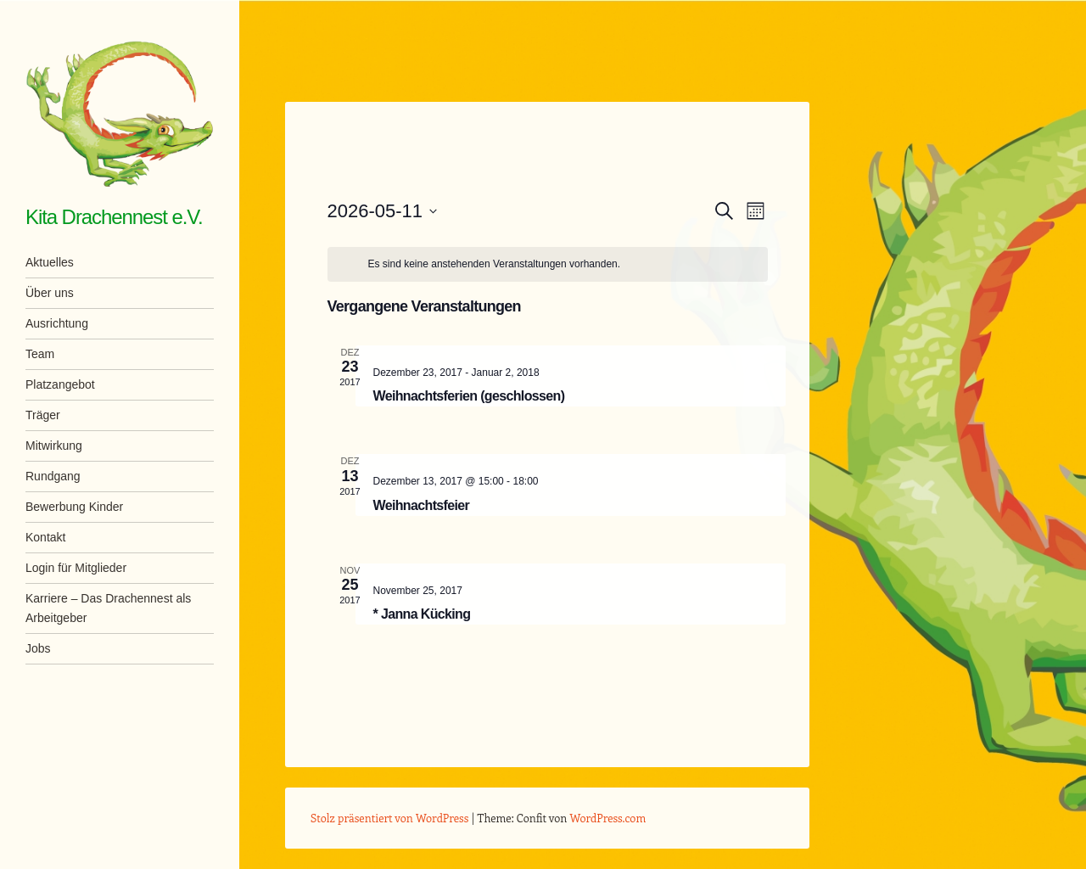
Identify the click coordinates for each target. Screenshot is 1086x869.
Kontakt (45, 537)
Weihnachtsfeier (421, 505)
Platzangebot (60, 384)
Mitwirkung (53, 445)
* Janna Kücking (422, 614)
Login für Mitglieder (75, 568)
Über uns (49, 293)
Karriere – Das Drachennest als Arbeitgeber (108, 608)
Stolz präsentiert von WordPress (389, 817)
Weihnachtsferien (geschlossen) (469, 396)
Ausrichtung (56, 323)
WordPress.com (608, 817)
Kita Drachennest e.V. (114, 216)
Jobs (38, 648)
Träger (42, 415)
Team (39, 354)
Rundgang (53, 476)
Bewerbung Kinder (74, 506)
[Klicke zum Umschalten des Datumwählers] (382, 211)
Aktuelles (49, 262)
